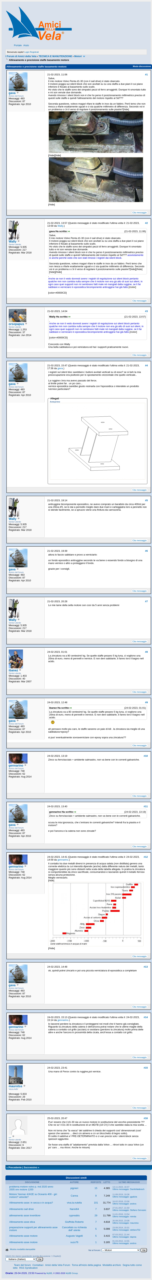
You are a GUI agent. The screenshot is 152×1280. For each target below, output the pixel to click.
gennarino (16, 765)
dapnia (133, 1237)
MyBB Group (72, 1273)
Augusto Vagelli (74, 1235)
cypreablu (74, 1215)
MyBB (49, 1273)
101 (96, 1202)
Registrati (34, 52)
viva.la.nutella (74, 1202)
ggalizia (133, 1197)
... (10, 1136)
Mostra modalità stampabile (22, 1249)
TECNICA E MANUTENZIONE (55, 56)
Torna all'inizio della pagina (86, 1265)
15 (96, 1188)
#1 (146, 74)
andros (133, 1204)
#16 (146, 1118)
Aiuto (26, 45)
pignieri (74, 1188)
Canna (74, 1195)
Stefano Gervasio (138, 1210)
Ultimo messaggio (120, 1189)
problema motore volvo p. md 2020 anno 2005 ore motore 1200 (31, 1188)
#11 (146, 806)
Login (26, 52)
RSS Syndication (28, 1267)
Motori (78, 56)
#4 (146, 365)
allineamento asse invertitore (24, 1215)
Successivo (30, 1167)
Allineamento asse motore (23, 1235)
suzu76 (74, 1242)
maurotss (15, 1086)
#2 (146, 223)
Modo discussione (142, 66)
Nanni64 (74, 1209)
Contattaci (38, 1265)
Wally (12, 241)
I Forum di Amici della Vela (20, 56)
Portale (18, 45)
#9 (146, 702)
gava (12, 93)
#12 (146, 856)
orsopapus (16, 324)
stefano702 (135, 1230)
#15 (146, 1067)
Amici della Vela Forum (57, 1265)
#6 (146, 550)
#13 (146, 966)
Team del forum (22, 1265)
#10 (146, 755)
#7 (146, 601)
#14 (146, 1017)
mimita (133, 1216)
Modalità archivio (112, 1265)
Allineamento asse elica (22, 1221)
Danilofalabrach (137, 1189)
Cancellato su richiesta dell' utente (74, 1229)
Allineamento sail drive (21, 1209)
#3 (146, 311)
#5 (146, 500)
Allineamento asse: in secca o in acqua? (31, 1202)
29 (96, 1215)
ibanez (13, 670)
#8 (146, 651)
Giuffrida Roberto (74, 1221)
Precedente (15, 1167)
